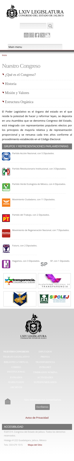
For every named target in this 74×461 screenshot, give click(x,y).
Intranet (45, 367)
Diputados (45, 351)
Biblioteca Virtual (16, 362)
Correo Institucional (16, 369)
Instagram (31, 35)
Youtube (47, 35)
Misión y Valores (17, 93)
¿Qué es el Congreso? (20, 75)
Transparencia (45, 362)
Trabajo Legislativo (16, 356)
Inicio (4, 55)
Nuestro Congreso (16, 351)
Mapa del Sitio (35, 444)
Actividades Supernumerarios (45, 380)
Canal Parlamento (26, 35)
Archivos (16, 387)
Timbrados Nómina (45, 372)
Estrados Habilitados (16, 380)
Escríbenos (42, 407)
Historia (10, 84)
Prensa (45, 356)
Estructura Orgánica (19, 102)
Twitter (42, 35)
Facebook (37, 35)
